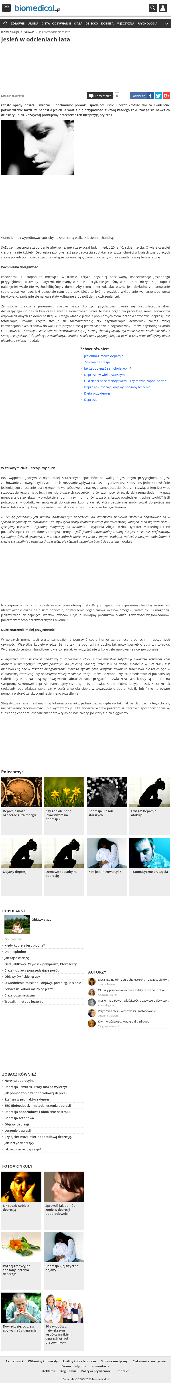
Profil (163, 8)
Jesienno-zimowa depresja (103, 356)
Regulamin (68, 1371)
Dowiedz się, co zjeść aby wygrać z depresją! (20, 1328)
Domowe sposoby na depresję (61, 874)
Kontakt (123, 1371)
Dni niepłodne (15, 951)
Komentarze (103, 96)
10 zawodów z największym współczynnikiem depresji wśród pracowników (58, 1334)
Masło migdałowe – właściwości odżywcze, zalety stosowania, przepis (133, 1000)
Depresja (91, 399)
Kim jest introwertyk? (104, 872)
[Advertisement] (85, 66)
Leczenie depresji (17, 1130)
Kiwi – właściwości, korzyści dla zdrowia (123, 1021)
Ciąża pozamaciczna (19, 995)
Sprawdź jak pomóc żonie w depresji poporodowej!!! (60, 1210)
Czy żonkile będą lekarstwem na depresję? (58, 815)
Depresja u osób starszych (100, 813)
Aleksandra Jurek (107, 994)
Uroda (33, 23)
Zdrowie (17, 23)
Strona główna (4, 24)
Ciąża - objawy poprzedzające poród (31, 970)
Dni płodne (12, 939)
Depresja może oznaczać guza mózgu (19, 813)
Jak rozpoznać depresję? (22, 1149)
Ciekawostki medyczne (149, 1361)
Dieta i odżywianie (56, 23)
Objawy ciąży (41, 919)
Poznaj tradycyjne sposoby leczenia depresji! (16, 1270)
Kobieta (107, 23)
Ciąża (78, 23)
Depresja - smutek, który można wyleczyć (35, 1087)
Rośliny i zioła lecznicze (79, 1361)
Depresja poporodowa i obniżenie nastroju (37, 1112)
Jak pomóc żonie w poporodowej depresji (35, 1093)
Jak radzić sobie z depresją (16, 1208)
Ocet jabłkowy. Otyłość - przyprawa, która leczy (40, 964)
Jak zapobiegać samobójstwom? (107, 368)
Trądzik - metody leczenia (23, 1001)
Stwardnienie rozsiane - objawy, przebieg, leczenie (42, 983)
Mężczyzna (125, 23)
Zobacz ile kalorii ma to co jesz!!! (29, 989)
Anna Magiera (106, 1005)
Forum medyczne (73, 1366)
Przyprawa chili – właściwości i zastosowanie (127, 1011)
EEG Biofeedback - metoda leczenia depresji (37, 1105)
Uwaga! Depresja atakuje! (143, 813)
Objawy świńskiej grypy (22, 976)
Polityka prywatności (96, 1371)
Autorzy (97, 972)
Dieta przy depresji (98, 393)
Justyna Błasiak (106, 984)
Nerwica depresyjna (19, 1080)
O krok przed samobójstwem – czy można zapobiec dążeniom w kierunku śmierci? (127, 381)
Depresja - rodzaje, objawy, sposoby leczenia (117, 387)
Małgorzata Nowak (108, 1026)
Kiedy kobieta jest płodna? (24, 945)
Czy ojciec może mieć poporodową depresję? (38, 1137)
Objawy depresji (15, 872)
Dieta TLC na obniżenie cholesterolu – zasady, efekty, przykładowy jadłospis (133, 980)
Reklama (48, 1371)
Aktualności (14, 1361)
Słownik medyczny (114, 1361)
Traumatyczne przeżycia (149, 872)
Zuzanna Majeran (108, 1015)
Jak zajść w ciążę (16, 958)
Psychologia (147, 23)
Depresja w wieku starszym (104, 374)
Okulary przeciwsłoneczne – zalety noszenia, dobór (131, 990)
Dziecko (92, 23)
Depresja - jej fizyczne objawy (61, 1268)
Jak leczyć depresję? (19, 1143)
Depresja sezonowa (19, 1118)
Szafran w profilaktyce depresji (27, 1099)
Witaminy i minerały (43, 1361)
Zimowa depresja (97, 362)
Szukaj (153, 8)
